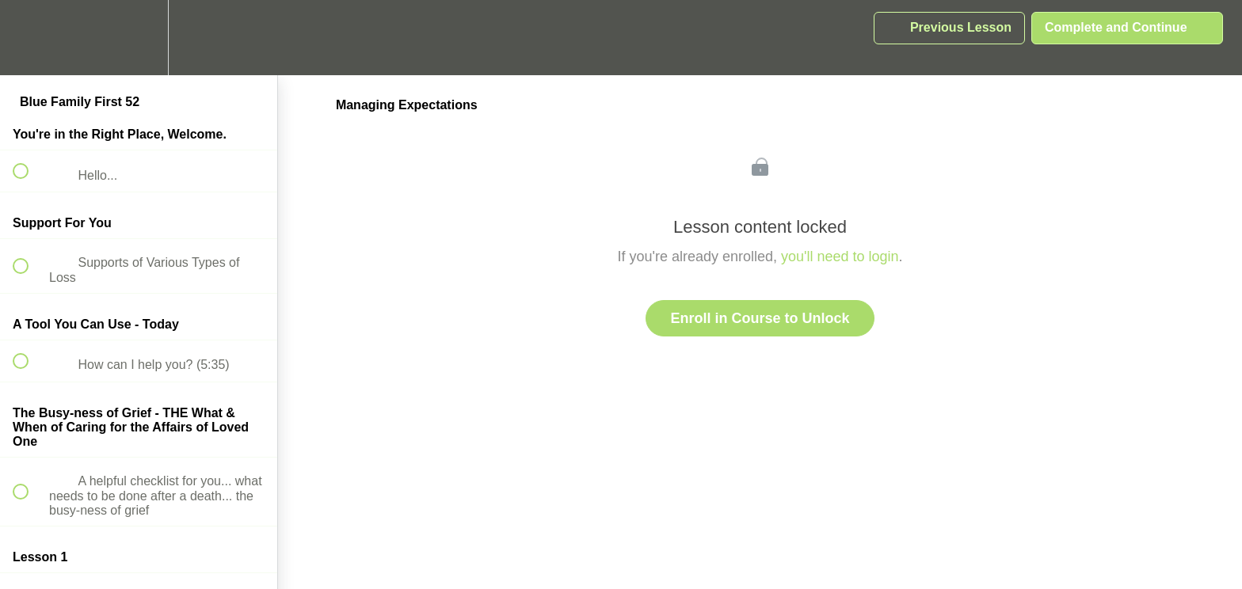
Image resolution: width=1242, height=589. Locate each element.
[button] (29, 37)
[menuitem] (138, 37)
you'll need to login (840, 256)
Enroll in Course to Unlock (759, 318)
